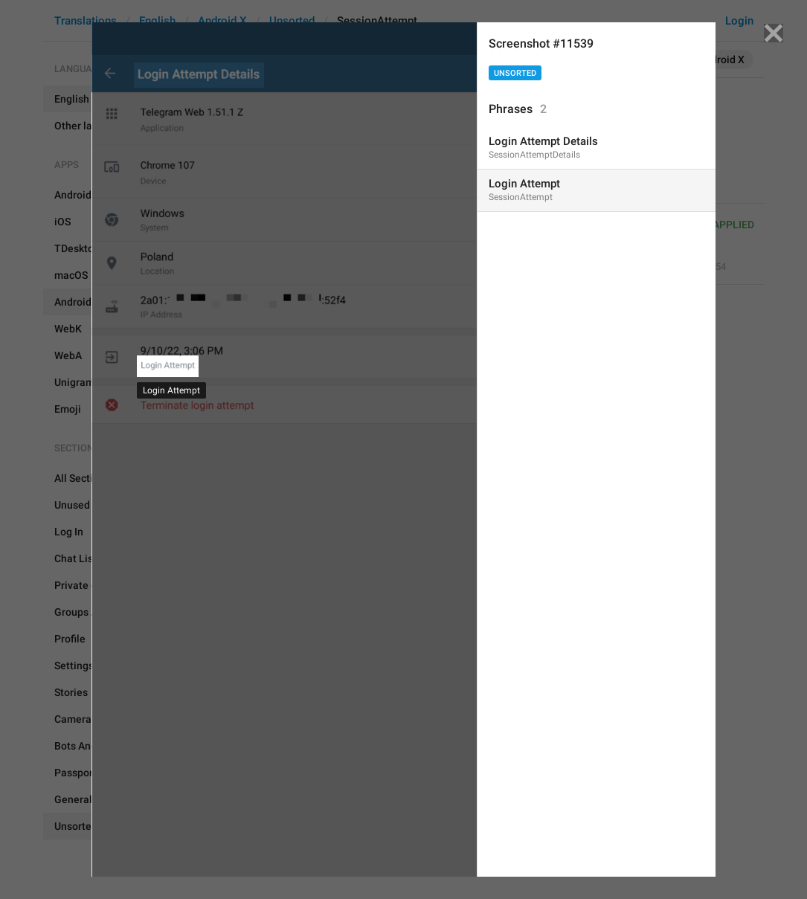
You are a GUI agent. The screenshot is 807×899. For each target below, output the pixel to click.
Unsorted (515, 73)
